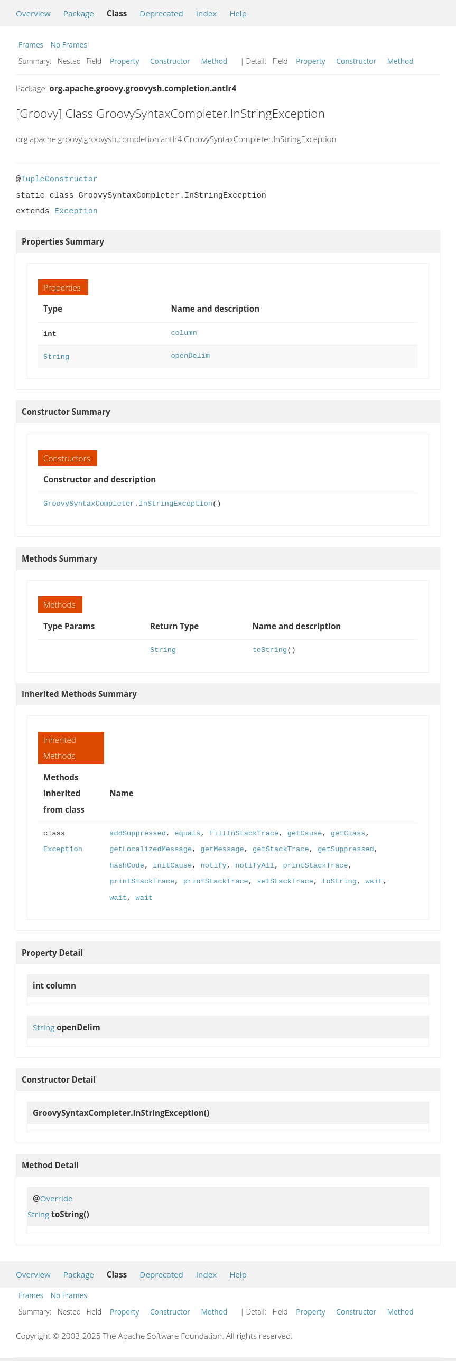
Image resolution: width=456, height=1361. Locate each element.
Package (78, 13)
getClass (348, 831)
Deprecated (161, 13)
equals (187, 831)
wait (374, 879)
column (184, 333)
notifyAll (254, 864)
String (56, 355)
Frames (30, 45)
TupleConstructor (59, 179)
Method (214, 61)
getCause (304, 831)
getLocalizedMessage (150, 847)
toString (270, 648)
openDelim (190, 355)
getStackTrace (281, 847)
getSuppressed (346, 847)
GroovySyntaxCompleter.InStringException (127, 502)
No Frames (69, 45)
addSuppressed (137, 831)
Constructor (170, 61)
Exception (76, 211)
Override (56, 1196)
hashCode (126, 864)
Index (206, 13)
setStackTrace (285, 879)
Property (124, 61)
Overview (33, 13)
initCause (172, 864)
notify (214, 864)
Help (238, 13)
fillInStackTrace (243, 831)
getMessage (222, 847)
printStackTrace (315, 864)
